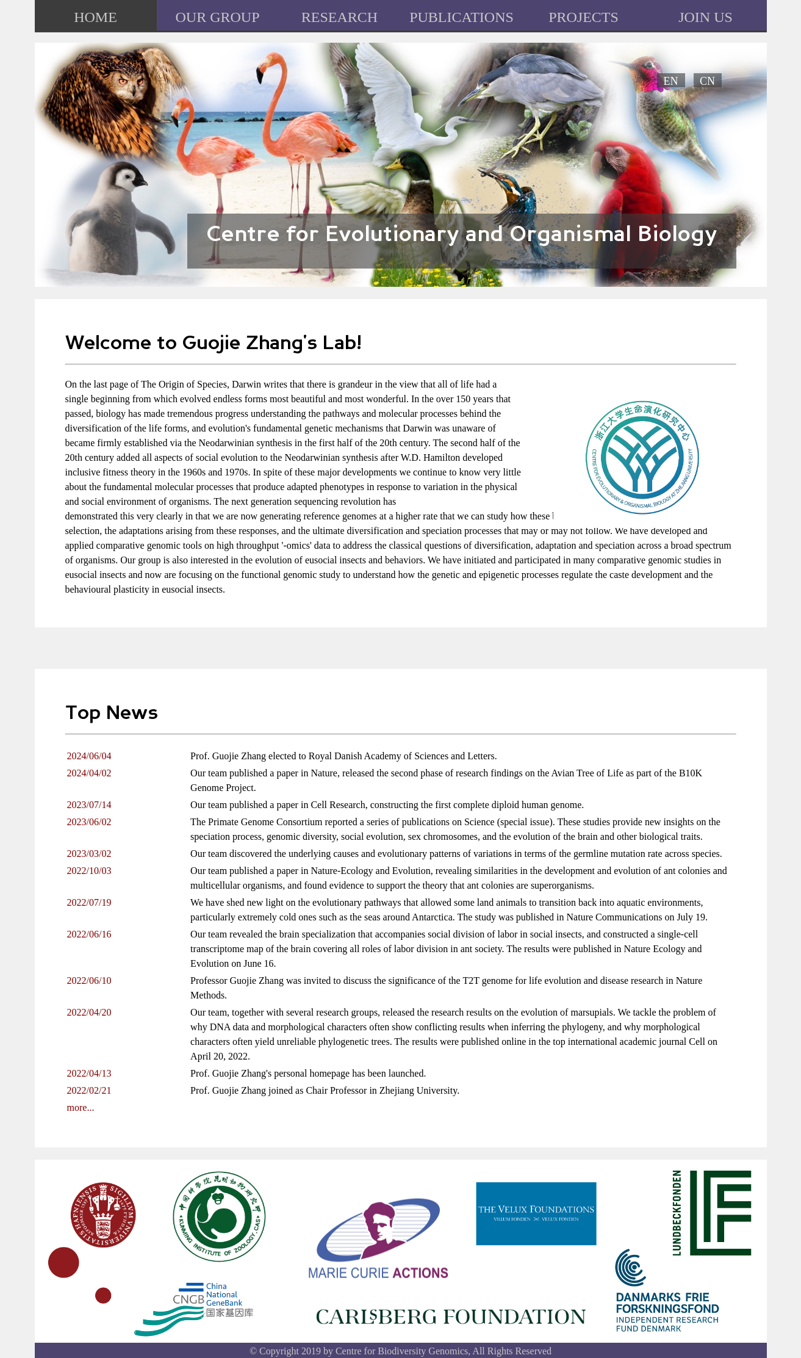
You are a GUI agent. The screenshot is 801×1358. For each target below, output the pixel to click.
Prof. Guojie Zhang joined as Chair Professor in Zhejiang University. (324, 1090)
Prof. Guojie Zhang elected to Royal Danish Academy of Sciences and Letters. (343, 756)
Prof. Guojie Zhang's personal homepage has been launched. (308, 1073)
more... (81, 1107)
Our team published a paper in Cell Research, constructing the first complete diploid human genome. (387, 805)
